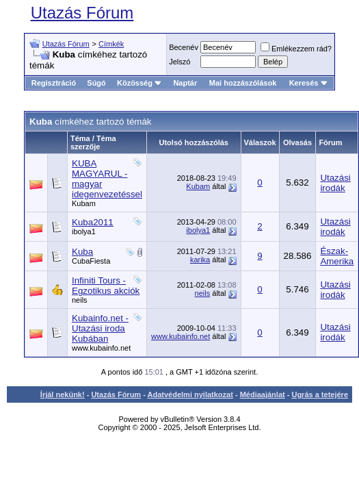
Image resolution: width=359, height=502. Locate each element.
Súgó (96, 83)
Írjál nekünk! (62, 394)
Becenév (183, 47)
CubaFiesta (91, 261)
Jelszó (179, 62)
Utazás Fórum (82, 12)
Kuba (82, 252)
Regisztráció (53, 83)
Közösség (139, 83)
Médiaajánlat (262, 394)
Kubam (84, 203)
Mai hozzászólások (242, 83)
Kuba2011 (93, 222)
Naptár (185, 83)
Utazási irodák (335, 183)
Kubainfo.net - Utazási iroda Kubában (100, 328)
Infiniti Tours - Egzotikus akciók (105, 285)
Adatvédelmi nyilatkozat (190, 394)
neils (80, 300)
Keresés (308, 83)
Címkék (111, 44)
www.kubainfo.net (101, 348)
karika (200, 259)
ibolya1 (84, 231)
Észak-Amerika (337, 256)
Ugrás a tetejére (319, 394)
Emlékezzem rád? (296, 49)
